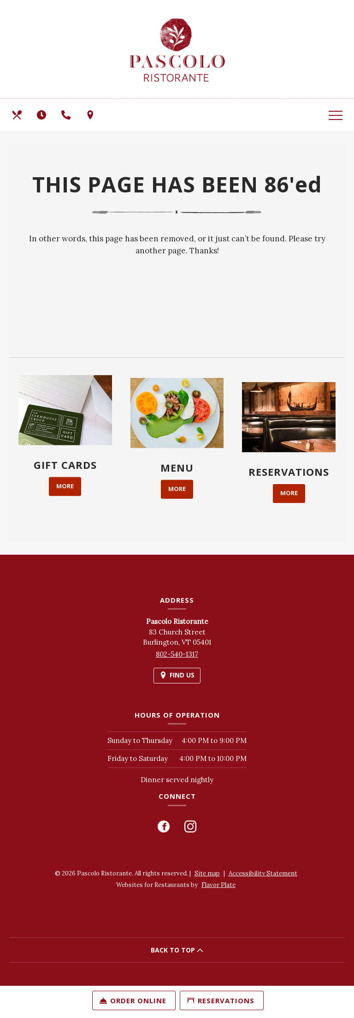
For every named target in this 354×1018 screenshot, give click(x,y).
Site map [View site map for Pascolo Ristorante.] (207, 873)
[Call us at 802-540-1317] (67, 114)
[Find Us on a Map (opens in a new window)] (91, 114)
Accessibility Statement (263, 873)
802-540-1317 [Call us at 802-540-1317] (177, 654)
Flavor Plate (218, 885)
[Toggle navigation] (335, 114)
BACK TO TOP (177, 950)
